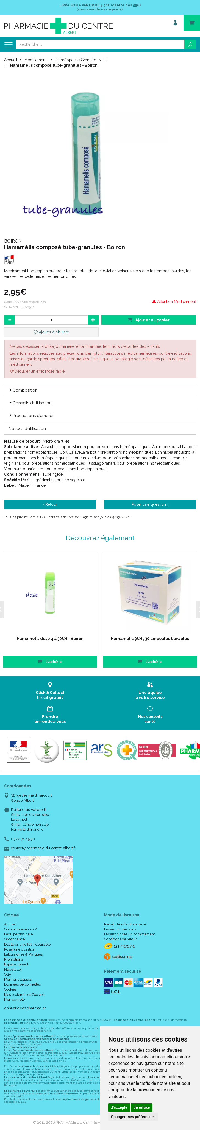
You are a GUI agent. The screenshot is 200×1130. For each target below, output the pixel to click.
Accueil (10, 60)
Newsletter (13, 969)
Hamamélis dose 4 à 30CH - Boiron (47, 638)
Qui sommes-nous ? (20, 929)
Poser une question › (150, 504)
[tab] (100, 390)
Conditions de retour (120, 939)
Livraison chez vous (120, 929)
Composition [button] (23, 390)
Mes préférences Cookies (24, 994)
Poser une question (19, 949)
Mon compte (14, 999)
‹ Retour (50, 504)
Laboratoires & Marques (23, 954)
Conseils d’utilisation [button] (30, 402)
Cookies (10, 989)
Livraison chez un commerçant (129, 934)
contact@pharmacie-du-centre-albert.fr (43, 848)
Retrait (50, 691)
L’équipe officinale (18, 934)
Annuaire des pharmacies (25, 1008)
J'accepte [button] (119, 1107)
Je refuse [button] (142, 1107)
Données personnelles (22, 984)
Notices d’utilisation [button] (27, 428)
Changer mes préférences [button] (133, 1117)
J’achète (47, 661)
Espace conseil (16, 964)
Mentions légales (18, 979)
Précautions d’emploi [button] (31, 415)
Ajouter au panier (149, 319)
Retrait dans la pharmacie (125, 924)
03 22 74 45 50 (23, 839)
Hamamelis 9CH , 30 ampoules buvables (147, 638)
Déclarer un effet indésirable (40, 371)
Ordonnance (14, 939)
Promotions (13, 959)
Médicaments (36, 60)
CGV (7, 974)
